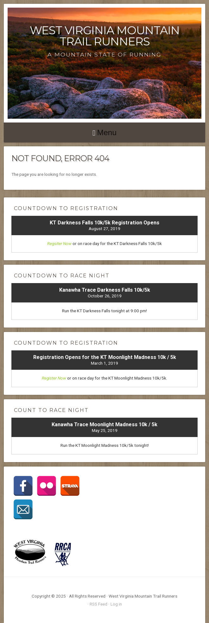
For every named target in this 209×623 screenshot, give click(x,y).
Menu (107, 132)
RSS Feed (98, 603)
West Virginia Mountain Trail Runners (105, 35)
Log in (116, 603)
